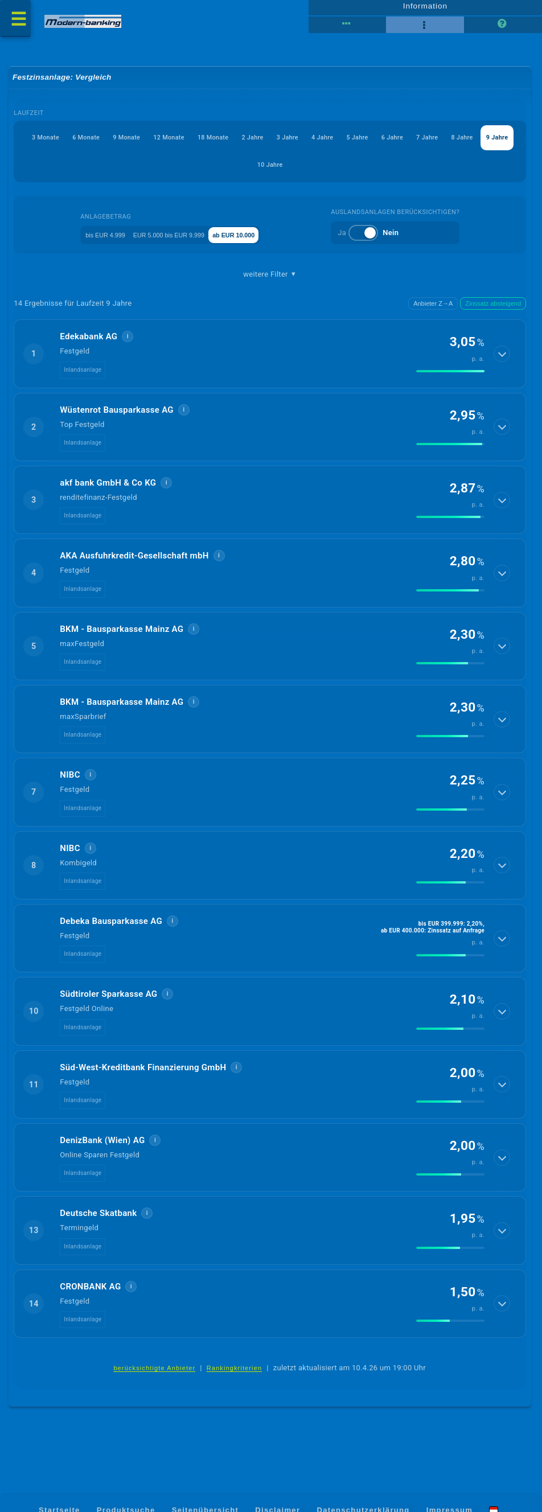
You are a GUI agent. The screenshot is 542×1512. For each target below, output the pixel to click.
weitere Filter (270, 280)
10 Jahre (365, 170)
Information (425, 9)
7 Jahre (220, 170)
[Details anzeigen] (503, 360)
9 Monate (170, 143)
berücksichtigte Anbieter (154, 1375)
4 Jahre (434, 143)
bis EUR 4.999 (94, 240)
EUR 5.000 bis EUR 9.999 (179, 240)
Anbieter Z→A (433, 309)
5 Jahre (482, 143)
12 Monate (226, 143)
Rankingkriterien (234, 1375)
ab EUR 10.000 (265, 240)
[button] (270, 360)
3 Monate (62, 143)
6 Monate (116, 143)
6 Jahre (172, 170)
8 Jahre (267, 170)
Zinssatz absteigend (493, 309)
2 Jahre (339, 143)
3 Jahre (386, 143)
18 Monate (285, 143)
